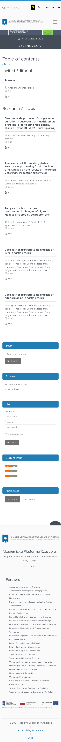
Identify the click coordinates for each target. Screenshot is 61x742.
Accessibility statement (30, 730)
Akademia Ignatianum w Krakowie (24, 587)
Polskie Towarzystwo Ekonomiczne (24, 647)
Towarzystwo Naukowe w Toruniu (24, 658)
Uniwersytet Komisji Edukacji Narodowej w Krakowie (32, 665)
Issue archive (12, 389)
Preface (10, 80)
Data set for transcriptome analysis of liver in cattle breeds (29, 251)
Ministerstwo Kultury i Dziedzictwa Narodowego (30, 620)
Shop (30, 737)
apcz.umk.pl (30, 566)
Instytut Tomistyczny (18, 613)
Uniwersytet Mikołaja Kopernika (23, 669)
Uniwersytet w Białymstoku (21, 673)
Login (13, 442)
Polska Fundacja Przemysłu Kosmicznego (27, 643)
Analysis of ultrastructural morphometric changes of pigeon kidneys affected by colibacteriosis (27, 211)
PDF (9, 96)
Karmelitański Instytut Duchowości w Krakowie (30, 617)
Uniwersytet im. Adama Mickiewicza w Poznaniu (30, 662)
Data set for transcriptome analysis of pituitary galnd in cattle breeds (29, 296)
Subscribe (12, 499)
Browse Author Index (16, 384)
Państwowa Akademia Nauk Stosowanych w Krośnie (32, 624)
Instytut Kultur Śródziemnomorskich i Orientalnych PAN (34, 609)
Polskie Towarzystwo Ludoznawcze (24, 650)
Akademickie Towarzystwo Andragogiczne (28, 590)
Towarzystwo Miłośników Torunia (23, 654)
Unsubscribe (29, 499)
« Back (6, 64)
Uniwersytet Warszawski (20, 677)
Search (14, 361)
